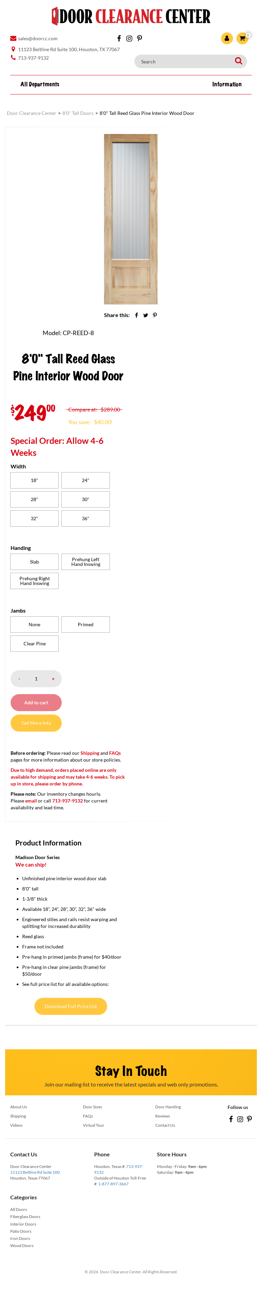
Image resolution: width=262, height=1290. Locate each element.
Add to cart (36, 702)
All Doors (18, 1209)
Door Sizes (92, 1106)
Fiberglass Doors (25, 1216)
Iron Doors (20, 1238)
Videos (16, 1125)
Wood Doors (21, 1245)
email (31, 801)
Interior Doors (23, 1224)
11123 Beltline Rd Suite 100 (35, 1172)
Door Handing (168, 1106)
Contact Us (165, 1125)
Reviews (162, 1116)
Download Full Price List (71, 1006)
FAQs (115, 753)
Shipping (90, 753)
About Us (18, 1106)
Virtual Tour (93, 1125)
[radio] (34, 480)
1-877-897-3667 (113, 1183)
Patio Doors (20, 1231)
